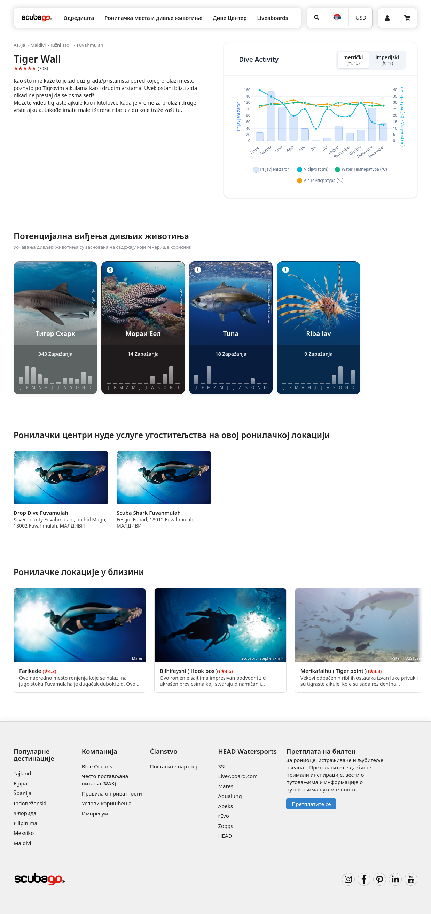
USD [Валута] (361, 17)
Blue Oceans (97, 766)
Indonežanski (30, 803)
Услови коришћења (107, 803)
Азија (19, 45)
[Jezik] (337, 18)
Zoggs (225, 825)
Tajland (22, 773)
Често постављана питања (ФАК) (105, 780)
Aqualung (230, 795)
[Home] (37, 18)
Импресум (95, 813)
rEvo (223, 815)
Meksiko (24, 832)
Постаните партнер (174, 766)
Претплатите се (311, 803)
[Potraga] (316, 18)
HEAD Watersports (247, 751)
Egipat (21, 783)
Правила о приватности (112, 793)
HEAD (225, 835)
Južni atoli (61, 45)
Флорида (25, 812)
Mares (225, 786)
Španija (22, 793)
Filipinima (25, 823)
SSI (222, 766)
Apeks (225, 805)
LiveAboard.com (238, 776)
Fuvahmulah (90, 45)
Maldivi (38, 45)
